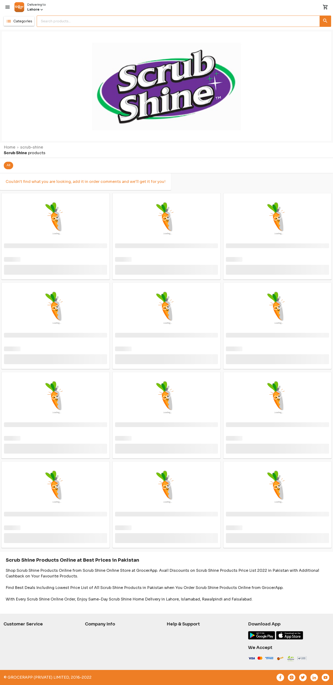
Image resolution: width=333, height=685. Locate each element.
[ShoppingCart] (325, 7)
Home (9, 147)
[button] (19, 21)
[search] (179, 21)
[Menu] (7, 7)
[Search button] (325, 20)
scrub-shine (31, 147)
